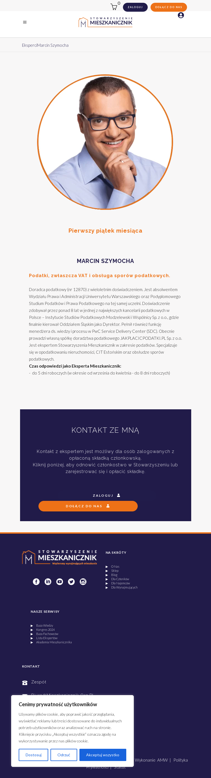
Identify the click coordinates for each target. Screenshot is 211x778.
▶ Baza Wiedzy (42, 625)
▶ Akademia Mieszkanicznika (51, 642)
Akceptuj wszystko (102, 754)
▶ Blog (111, 575)
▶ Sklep (112, 570)
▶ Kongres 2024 (43, 629)
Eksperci (29, 45)
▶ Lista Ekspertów (44, 638)
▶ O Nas (112, 566)
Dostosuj (34, 754)
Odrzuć (63, 754)
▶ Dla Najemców (118, 583)
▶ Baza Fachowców (44, 634)
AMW (162, 759)
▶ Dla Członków (117, 579)
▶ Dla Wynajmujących (122, 587)
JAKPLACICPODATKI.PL (143, 338)
